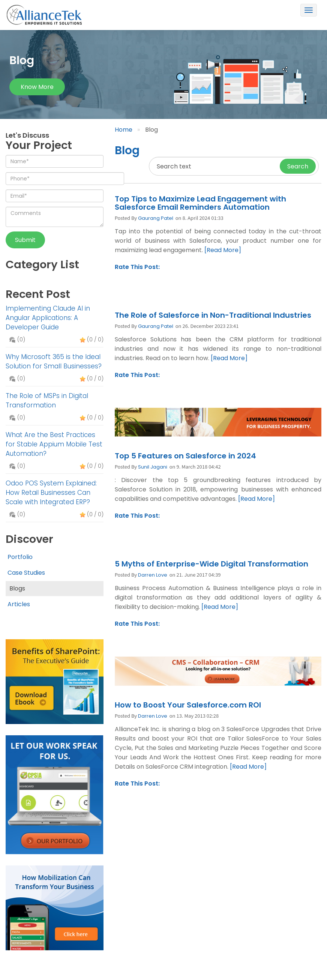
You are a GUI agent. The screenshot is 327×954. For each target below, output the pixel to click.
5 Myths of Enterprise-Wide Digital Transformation (211, 564)
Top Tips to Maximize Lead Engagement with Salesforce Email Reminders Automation (200, 203)
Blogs (17, 588)
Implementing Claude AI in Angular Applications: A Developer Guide (48, 318)
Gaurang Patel (155, 218)
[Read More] (222, 250)
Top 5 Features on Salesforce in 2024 (185, 456)
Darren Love (152, 574)
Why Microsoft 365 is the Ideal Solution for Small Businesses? (54, 361)
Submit (25, 240)
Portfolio (20, 557)
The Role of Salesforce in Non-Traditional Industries (213, 315)
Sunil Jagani (152, 466)
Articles (19, 604)
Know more (37, 87)
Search (297, 166)
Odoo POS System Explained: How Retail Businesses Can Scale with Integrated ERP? (51, 492)
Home (123, 129)
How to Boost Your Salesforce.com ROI (188, 705)
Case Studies (26, 572)
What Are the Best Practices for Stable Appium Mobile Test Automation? (54, 444)
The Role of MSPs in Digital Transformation (47, 400)
